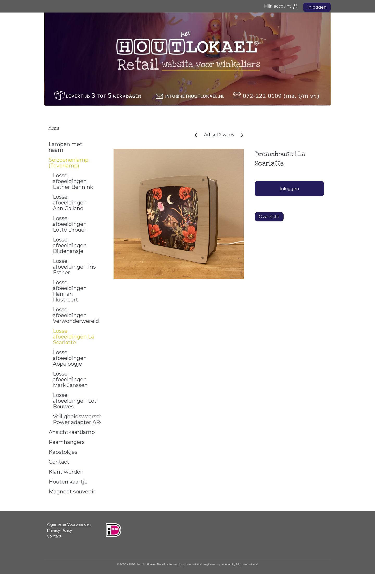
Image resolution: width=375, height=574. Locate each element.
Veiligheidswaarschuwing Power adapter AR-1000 (77, 419)
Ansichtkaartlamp (72, 432)
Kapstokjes (63, 452)
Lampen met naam (65, 147)
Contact (59, 462)
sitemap (172, 564)
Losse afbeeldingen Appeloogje (70, 358)
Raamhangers (67, 442)
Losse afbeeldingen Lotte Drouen (70, 224)
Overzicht (269, 216)
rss (182, 564)
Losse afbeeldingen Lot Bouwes (75, 401)
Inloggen (317, 7)
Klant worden (66, 472)
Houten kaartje (68, 482)
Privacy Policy (59, 530)
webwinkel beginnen (201, 564)
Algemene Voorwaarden (69, 524)
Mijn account (281, 6)
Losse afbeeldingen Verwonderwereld (76, 315)
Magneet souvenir (72, 491)
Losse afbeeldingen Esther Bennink (73, 181)
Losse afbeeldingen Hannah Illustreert (70, 291)
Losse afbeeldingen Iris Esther (74, 267)
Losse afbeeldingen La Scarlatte (73, 337)
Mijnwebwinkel (247, 564)
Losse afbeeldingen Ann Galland (70, 203)
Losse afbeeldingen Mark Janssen (70, 379)
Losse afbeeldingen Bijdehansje (70, 245)
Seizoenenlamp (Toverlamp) (69, 163)
